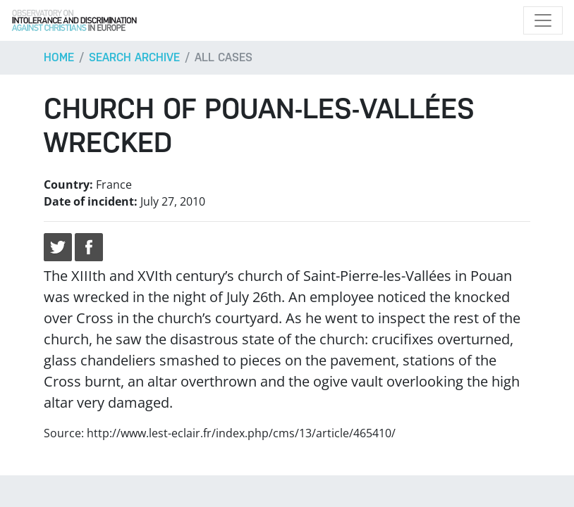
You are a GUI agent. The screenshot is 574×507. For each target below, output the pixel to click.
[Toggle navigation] (543, 20)
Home (59, 57)
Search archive (134, 57)
